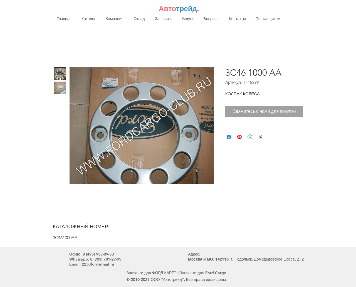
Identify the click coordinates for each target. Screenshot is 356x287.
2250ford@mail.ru (98, 264)
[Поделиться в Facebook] (229, 137)
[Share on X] (260, 137)
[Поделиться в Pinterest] (239, 137)
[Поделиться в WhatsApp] (250, 137)
